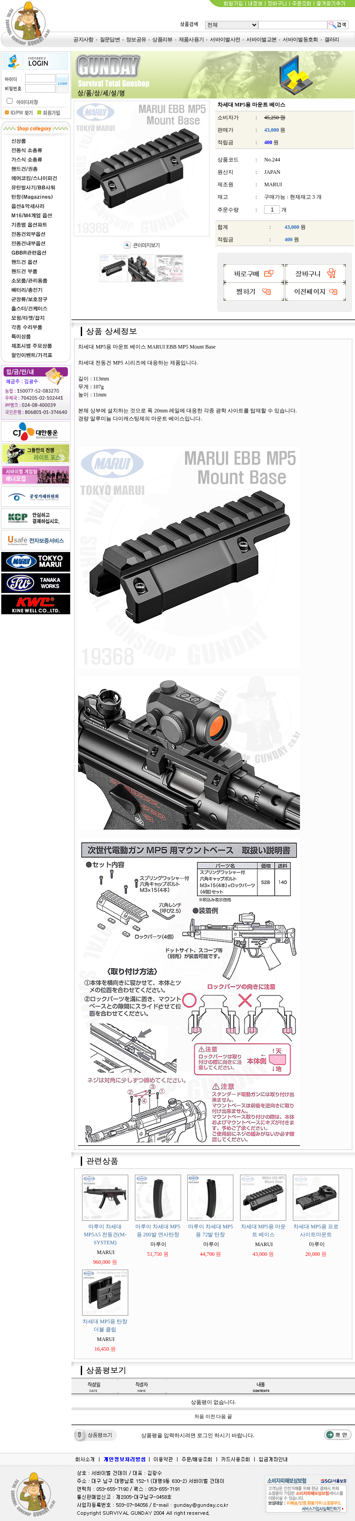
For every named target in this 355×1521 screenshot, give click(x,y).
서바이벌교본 (261, 39)
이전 (210, 1416)
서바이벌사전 (225, 39)
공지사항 (83, 39)
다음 (221, 1416)
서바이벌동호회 (300, 39)
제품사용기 (191, 39)
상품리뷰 (162, 39)
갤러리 (331, 39)
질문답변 (110, 39)
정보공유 (136, 39)
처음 (199, 1416)
